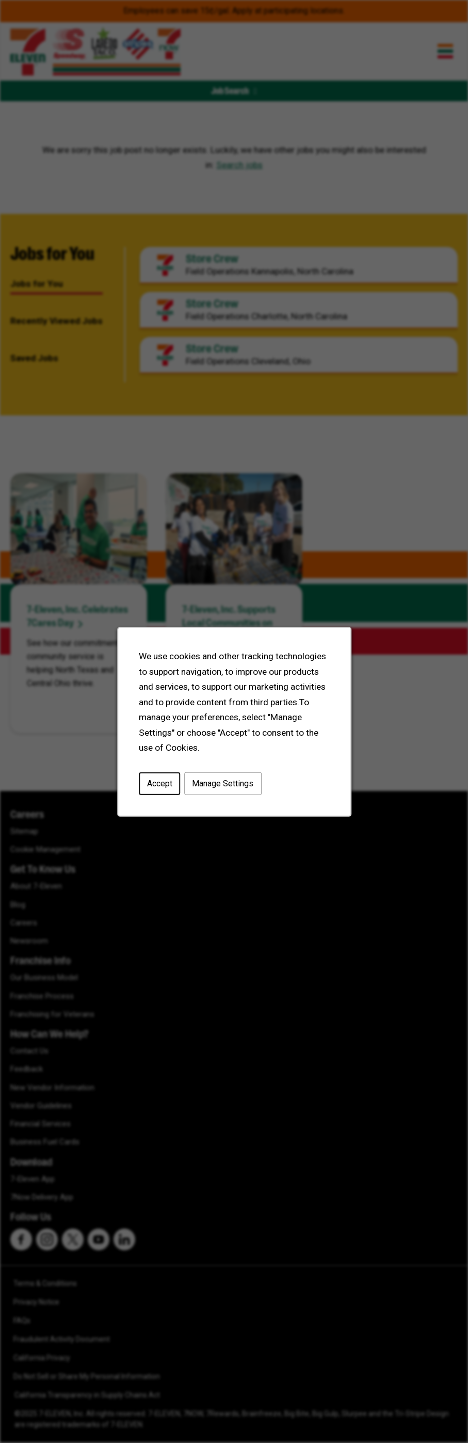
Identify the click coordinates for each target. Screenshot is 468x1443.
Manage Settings (222, 783)
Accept (159, 783)
